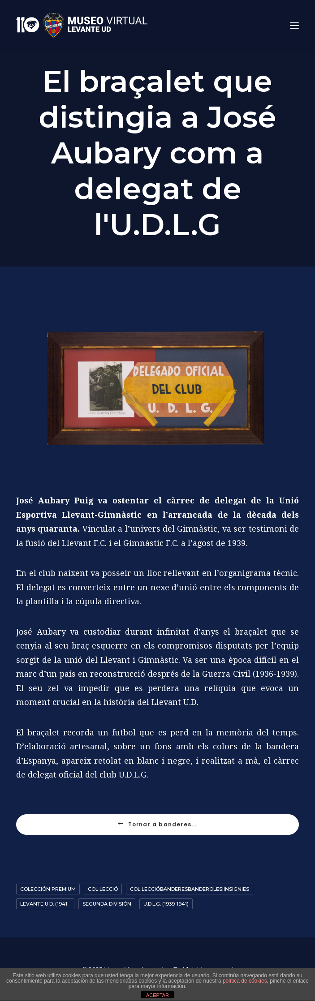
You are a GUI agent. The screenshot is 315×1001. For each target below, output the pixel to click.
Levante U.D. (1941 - (45, 904)
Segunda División (106, 904)
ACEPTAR (157, 995)
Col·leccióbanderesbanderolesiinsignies (189, 889)
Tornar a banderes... (157, 824)
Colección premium (48, 889)
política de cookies (245, 981)
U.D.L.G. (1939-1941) (166, 904)
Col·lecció (103, 889)
